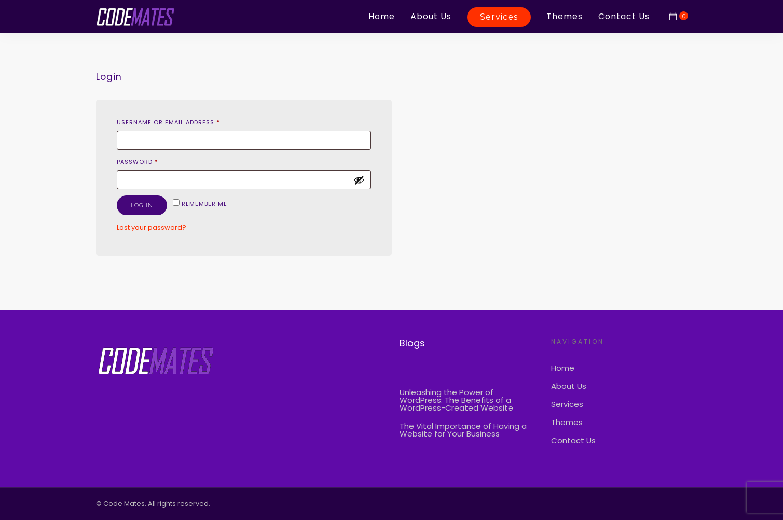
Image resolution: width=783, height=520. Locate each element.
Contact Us (624, 16)
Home (381, 16)
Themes (564, 16)
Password (137, 162)
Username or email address (168, 122)
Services (499, 17)
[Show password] (359, 180)
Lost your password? (151, 227)
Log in (142, 205)
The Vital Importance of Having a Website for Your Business (463, 429)
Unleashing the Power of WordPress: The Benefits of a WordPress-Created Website (456, 400)
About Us (430, 16)
